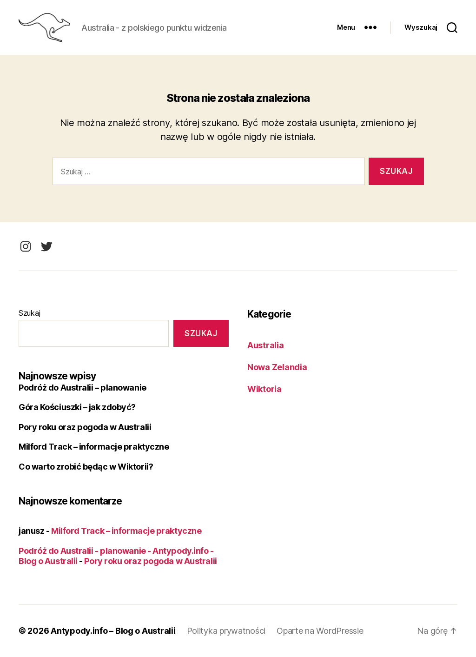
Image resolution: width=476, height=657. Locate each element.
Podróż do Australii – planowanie (82, 387)
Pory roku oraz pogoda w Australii (85, 427)
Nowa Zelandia (277, 367)
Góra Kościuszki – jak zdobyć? (77, 407)
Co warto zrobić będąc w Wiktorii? (86, 466)
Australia (265, 345)
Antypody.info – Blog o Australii (113, 631)
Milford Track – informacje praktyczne (94, 446)
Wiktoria (264, 389)
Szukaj (29, 313)
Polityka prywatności (226, 631)
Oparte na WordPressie (320, 631)
